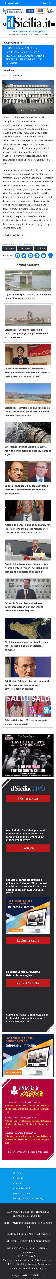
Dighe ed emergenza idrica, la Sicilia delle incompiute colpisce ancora (28, 296)
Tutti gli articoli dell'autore (14, 235)
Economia (25, 248)
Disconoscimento (22, 1193)
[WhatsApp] (37, 255)
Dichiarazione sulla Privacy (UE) (28, 1198)
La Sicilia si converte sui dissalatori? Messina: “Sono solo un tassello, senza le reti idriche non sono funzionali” (27, 372)
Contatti (17, 1183)
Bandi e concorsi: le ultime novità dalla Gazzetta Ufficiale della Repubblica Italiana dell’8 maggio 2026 (28, 1139)
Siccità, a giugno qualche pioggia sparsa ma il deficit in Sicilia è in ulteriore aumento (27, 645)
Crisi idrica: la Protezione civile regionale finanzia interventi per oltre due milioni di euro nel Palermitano (27, 411)
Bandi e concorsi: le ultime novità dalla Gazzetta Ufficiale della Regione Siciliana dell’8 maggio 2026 (28, 1124)
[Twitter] (23, 255)
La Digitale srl (35, 1275)
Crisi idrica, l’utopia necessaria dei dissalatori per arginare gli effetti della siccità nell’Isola (26, 333)
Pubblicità (18, 1178)
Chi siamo (18, 1173)
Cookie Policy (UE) (22, 1188)
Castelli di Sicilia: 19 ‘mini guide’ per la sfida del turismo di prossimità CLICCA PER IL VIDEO (27, 1018)
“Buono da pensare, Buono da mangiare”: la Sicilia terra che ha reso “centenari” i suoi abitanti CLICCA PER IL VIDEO (27, 528)
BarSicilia (28, 848)
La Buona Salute (28, 940)
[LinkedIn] (30, 255)
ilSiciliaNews (28, 798)
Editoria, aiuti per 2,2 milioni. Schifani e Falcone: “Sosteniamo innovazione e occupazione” (26, 489)
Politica (41, 248)
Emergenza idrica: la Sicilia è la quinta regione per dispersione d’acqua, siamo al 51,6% (28, 450)
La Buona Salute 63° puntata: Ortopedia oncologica (23, 973)
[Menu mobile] (53, 24)
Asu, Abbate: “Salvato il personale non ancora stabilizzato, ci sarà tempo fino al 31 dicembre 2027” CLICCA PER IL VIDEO (26, 835)
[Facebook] (17, 255)
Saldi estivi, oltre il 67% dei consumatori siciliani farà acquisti (27, 722)
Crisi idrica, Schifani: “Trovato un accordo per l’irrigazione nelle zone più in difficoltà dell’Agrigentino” (27, 684)
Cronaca (9, 248)
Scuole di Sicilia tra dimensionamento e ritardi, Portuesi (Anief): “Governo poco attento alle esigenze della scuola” (26, 567)
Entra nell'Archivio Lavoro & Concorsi (28, 1151)
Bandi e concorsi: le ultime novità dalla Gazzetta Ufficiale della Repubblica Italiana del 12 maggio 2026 (28, 1108)
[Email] (43, 255)
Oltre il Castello (28, 983)
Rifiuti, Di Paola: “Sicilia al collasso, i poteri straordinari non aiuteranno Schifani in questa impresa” (24, 606)
